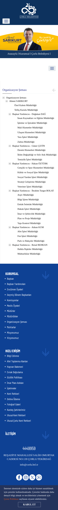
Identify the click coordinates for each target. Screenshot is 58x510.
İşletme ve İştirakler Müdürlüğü (32, 123)
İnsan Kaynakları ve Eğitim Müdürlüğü (35, 118)
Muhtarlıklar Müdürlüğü (28, 254)
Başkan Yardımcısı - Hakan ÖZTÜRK (30, 163)
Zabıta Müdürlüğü (25, 142)
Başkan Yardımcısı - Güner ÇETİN (28, 146)
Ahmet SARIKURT (18, 101)
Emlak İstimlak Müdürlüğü (30, 204)
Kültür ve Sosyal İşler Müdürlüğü (33, 172)
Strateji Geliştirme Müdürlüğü (31, 182)
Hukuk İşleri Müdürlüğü (28, 209)
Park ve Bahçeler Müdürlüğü (30, 241)
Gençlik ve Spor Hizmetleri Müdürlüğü (35, 167)
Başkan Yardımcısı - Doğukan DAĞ (29, 114)
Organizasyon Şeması (16, 97)
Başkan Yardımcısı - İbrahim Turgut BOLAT (33, 190)
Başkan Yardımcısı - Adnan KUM (28, 227)
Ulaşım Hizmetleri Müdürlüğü (31, 132)
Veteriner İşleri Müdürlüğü (29, 186)
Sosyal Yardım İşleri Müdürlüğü (32, 177)
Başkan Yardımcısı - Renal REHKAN (29, 245)
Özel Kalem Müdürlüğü (25, 105)
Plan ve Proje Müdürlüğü (29, 218)
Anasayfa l (13, 53)
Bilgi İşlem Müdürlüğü (28, 199)
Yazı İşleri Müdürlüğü (27, 137)
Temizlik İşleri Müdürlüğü (29, 159)
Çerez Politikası (11, 499)
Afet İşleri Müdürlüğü (27, 231)
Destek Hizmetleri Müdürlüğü (31, 150)
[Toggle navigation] (6, 21)
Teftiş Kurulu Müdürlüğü (26, 110)
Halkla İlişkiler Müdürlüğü (30, 249)
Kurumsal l (25, 53)
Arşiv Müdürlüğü (25, 195)
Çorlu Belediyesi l (41, 53)
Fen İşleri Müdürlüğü (27, 236)
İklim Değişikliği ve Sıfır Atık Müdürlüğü (36, 154)
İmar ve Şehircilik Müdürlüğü (31, 214)
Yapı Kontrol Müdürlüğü (29, 223)
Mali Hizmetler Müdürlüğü (30, 127)
